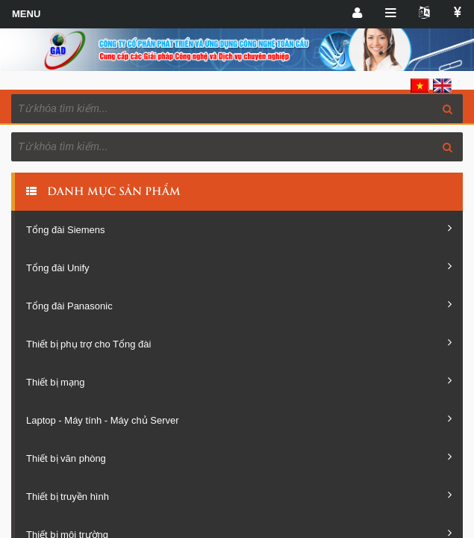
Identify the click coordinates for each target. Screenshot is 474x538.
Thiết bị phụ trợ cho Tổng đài (239, 343)
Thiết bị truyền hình (239, 495)
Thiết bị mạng (239, 381)
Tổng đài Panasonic (239, 305)
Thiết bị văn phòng (239, 457)
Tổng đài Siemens (239, 228)
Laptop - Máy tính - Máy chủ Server (239, 419)
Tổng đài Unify (239, 266)
